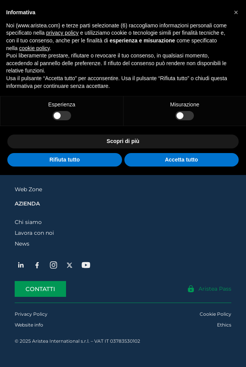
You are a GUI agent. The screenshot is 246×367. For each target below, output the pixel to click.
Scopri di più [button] (123, 141)
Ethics (224, 325)
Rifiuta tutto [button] (64, 160)
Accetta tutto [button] (181, 160)
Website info (29, 325)
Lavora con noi (34, 232)
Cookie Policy (215, 314)
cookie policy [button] (34, 48)
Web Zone (28, 189)
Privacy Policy (31, 314)
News (22, 243)
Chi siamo (28, 222)
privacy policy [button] (62, 33)
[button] (236, 12)
